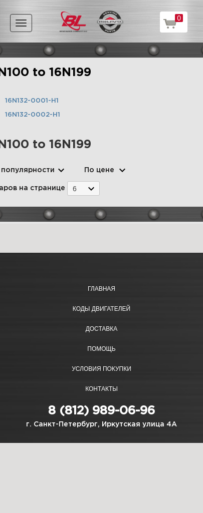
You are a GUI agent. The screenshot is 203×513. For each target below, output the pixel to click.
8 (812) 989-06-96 (101, 410)
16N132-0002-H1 (32, 115)
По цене (99, 170)
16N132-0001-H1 (32, 101)
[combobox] (83, 188)
